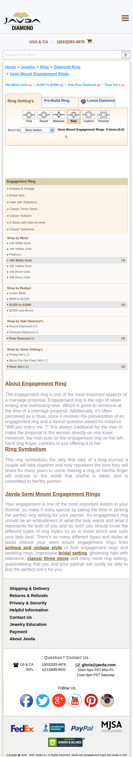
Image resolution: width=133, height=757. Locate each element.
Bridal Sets (17, 168)
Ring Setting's (19, 101)
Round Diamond (23, 298)
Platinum (15, 227)
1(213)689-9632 (54, 642)
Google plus (59, 673)
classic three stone (48, 531)
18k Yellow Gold (20, 238)
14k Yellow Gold (20, 221)
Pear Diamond (67, 311)
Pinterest (92, 673)
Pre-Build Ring (56, 100)
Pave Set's (67, 339)
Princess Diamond (24, 304)
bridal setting (73, 525)
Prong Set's (19, 327)
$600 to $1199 (19, 271)
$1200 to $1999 (67, 277)
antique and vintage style (33, 520)
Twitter (43, 673)
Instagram (108, 673)
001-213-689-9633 (99, 737)
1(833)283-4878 (71, 42)
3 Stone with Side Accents (27, 195)
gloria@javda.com (99, 637)
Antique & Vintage (22, 161)
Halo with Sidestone (23, 174)
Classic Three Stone (23, 181)
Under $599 (17, 265)
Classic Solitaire (21, 188)
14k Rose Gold (19, 244)
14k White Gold (19, 215)
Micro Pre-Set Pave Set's (28, 333)
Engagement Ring (21, 154)
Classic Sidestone (22, 202)
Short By (14, 130)
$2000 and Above (21, 283)
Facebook (27, 673)
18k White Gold (67, 233)
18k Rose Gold (19, 250)
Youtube (75, 673)
